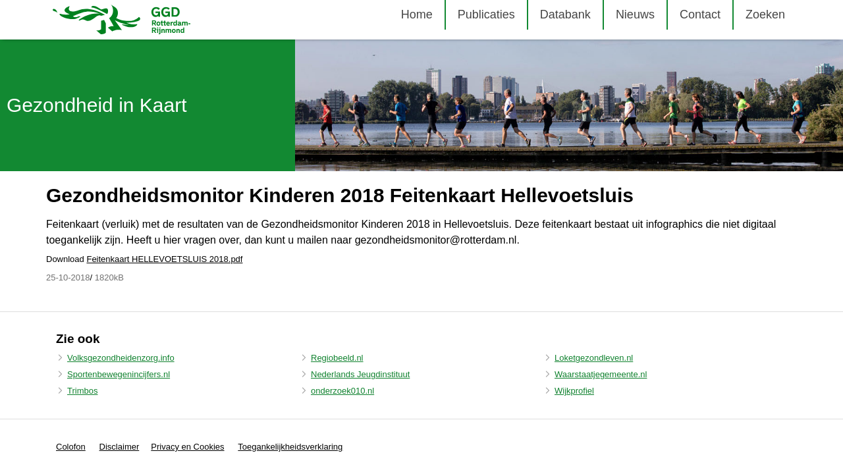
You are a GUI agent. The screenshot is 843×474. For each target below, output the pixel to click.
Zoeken (765, 14)
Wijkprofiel (574, 391)
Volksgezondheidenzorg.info (121, 358)
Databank (565, 14)
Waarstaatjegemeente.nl (601, 374)
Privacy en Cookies (187, 447)
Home (417, 14)
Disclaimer (119, 447)
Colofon (71, 447)
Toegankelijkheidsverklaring (290, 447)
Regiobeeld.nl (337, 358)
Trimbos (82, 391)
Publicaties (486, 14)
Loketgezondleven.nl (594, 358)
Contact (700, 14)
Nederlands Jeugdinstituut (360, 374)
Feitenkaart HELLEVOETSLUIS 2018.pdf (164, 259)
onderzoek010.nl (342, 391)
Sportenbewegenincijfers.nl (118, 374)
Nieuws (635, 14)
